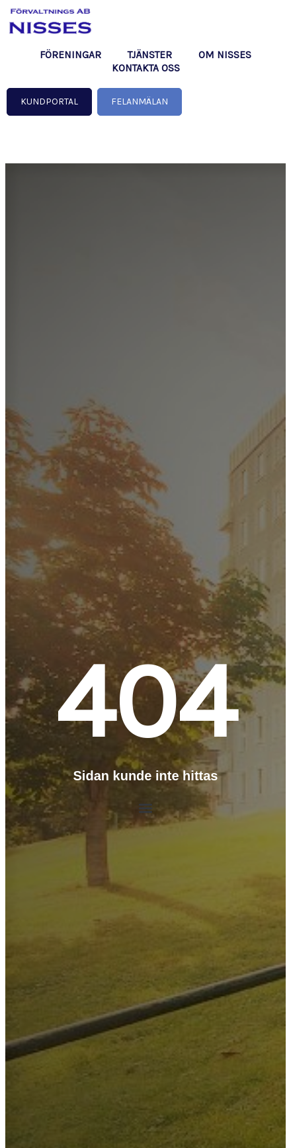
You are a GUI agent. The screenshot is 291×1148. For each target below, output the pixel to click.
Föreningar (70, 55)
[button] (146, 808)
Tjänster (150, 55)
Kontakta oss (146, 68)
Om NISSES (224, 55)
